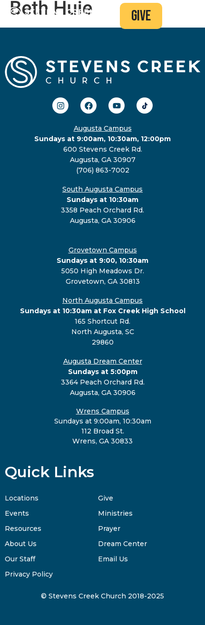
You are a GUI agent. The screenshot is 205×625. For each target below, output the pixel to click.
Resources (23, 528)
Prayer (109, 528)
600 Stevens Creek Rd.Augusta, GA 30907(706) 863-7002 (102, 149)
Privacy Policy (29, 574)
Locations (22, 498)
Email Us (113, 559)
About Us (21, 543)
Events (17, 513)
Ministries (115, 513)
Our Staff (20, 559)
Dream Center (122, 543)
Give (105, 498)
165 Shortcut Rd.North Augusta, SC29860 (102, 321)
